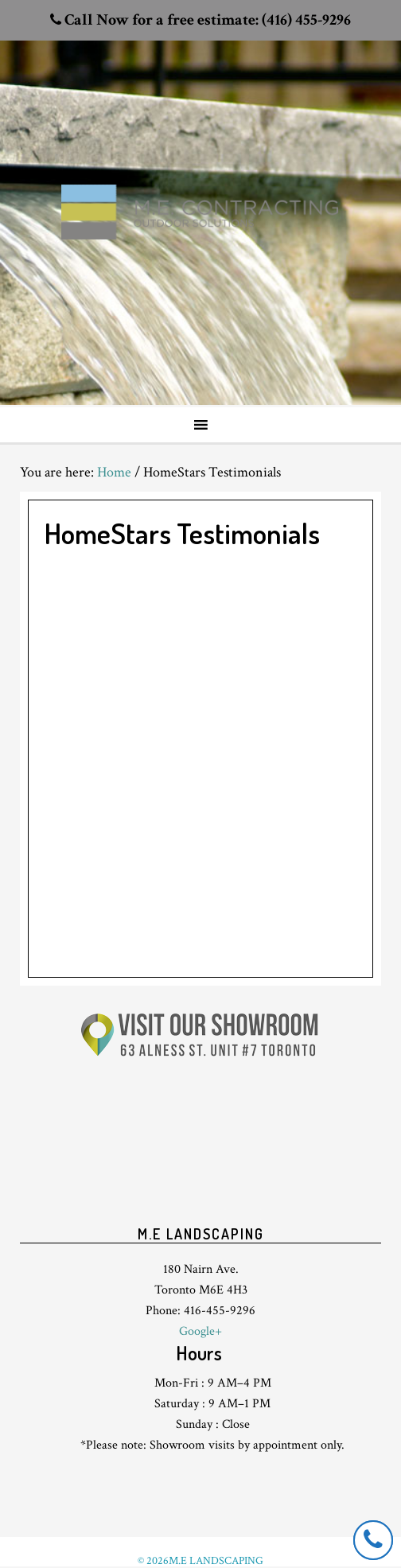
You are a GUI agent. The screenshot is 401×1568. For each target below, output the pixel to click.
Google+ (200, 1331)
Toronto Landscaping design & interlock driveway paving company (200, 183)
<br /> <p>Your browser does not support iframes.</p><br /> (200, 1150)
